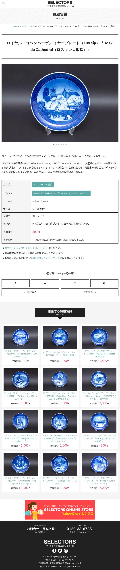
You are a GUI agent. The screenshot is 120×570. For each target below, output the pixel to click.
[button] (53, 144)
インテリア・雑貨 (43, 184)
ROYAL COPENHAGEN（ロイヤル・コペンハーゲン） (61, 193)
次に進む (88, 292)
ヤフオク (57, 258)
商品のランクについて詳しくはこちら (24, 248)
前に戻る (32, 292)
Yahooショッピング (40, 258)
